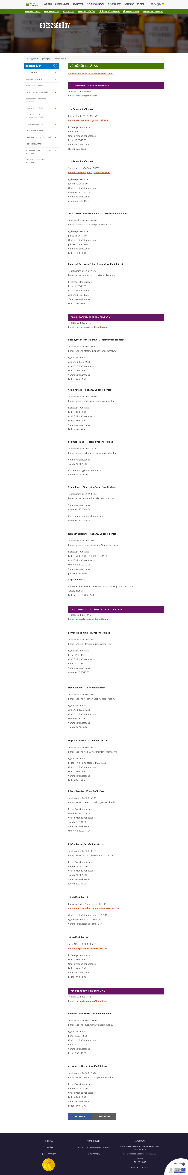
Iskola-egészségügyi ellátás (39, 137)
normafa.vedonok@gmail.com (92, 1001)
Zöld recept (31, 72)
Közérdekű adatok (131, 11)
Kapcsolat (129, 4)
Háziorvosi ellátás (34, 124)
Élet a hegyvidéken (32, 59)
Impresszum (94, 1154)
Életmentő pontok (34, 79)
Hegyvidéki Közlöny (86, 11)
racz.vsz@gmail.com (86, 95)
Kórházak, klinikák (34, 86)
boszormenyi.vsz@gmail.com (91, 327)
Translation (160, 4)
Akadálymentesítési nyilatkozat (94, 1147)
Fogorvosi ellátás (34, 108)
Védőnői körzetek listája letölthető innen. (91, 73)
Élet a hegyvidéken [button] (96, 4)
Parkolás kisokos (33, 11)
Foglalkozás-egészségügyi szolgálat (38, 152)
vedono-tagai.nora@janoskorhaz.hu (87, 948)
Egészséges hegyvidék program (36, 100)
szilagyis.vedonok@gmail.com (92, 619)
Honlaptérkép (48, 1154)
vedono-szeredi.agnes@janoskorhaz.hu (89, 172)
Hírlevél (48, 1141)
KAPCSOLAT (139, 1141)
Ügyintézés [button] (78, 4)
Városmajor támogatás (153, 11)
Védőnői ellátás (59, 59)
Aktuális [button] (48, 4)
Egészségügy (45, 59)
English (152, 4)
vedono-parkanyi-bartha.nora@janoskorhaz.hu (93, 908)
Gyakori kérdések (51, 11)
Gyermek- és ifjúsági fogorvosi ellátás (35, 116)
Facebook (80, 1116)
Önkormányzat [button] (62, 4)
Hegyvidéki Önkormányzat (34, 4)
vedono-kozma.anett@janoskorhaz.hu (88, 120)
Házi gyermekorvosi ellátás (38, 131)
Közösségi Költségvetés (109, 11)
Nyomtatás (104, 1116)
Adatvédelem (94, 1141)
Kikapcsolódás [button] (115, 4)
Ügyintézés (48, 1147)
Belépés (140, 4)
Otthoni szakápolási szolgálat (35, 161)
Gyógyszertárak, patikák (37, 92)
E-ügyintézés (68, 11)
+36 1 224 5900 (139, 1162)
